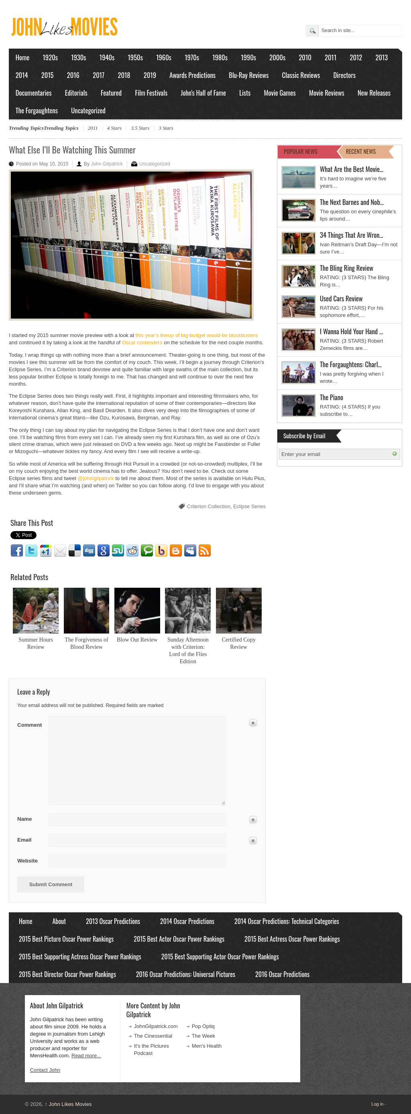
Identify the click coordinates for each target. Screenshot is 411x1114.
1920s (50, 57)
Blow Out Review (137, 639)
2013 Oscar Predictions (113, 921)
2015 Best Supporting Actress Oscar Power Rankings (80, 956)
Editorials (76, 93)
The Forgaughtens (37, 110)
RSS (204, 550)
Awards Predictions (192, 75)
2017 (98, 75)
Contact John (45, 1070)
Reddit (132, 550)
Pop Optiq (203, 1026)
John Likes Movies (68, 1104)
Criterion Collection (208, 506)
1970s (192, 57)
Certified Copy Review (239, 643)
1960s (163, 57)
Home (23, 57)
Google (103, 550)
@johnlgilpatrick (95, 478)
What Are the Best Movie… (351, 169)
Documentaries (34, 93)
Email (60, 550)
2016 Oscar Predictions (282, 974)
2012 (356, 57)
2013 (381, 57)
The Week (203, 1036)
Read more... (86, 1056)
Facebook (16, 550)
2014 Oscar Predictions (187, 921)
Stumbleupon (118, 550)
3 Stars (166, 128)
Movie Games (280, 93)
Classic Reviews (301, 75)
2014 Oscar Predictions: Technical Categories (286, 921)
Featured (111, 93)
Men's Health (207, 1046)
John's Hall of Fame (203, 93)
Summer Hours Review (35, 643)
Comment (30, 723)
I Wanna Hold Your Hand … (351, 331)
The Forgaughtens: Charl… (351, 364)
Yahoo (161, 550)
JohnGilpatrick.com (156, 1026)
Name (30, 819)
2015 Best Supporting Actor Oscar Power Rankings (220, 956)
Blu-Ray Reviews (249, 75)
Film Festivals (151, 93)
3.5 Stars (140, 128)
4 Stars (114, 128)
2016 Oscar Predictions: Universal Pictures (185, 974)
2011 (330, 57)
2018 (124, 75)
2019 (150, 75)
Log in (377, 1104)
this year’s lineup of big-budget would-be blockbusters (197, 335)
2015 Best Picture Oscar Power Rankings (66, 939)
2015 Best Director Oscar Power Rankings (67, 974)
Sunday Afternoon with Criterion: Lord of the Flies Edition (188, 650)
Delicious (74, 550)
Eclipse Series (249, 506)
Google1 (45, 550)
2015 (47, 75)
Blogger (175, 550)
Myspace (190, 550)
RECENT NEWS (361, 151)
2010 (305, 57)
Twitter (31, 550)
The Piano (331, 397)
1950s (135, 57)
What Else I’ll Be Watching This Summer (72, 149)
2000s (277, 57)
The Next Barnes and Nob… (352, 202)
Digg (89, 550)
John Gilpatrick (106, 164)
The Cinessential (153, 1036)
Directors (345, 75)
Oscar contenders (142, 342)
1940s (107, 57)
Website (27, 861)
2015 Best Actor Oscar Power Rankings (179, 939)
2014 (22, 75)
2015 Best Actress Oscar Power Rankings (292, 939)
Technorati (146, 550)
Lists (244, 93)
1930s (78, 57)
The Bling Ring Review (346, 268)
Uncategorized (88, 110)
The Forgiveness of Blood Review (86, 643)
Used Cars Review (341, 298)
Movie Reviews (326, 93)
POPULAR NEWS (300, 151)
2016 (73, 75)
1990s (248, 57)
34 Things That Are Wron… (351, 235)
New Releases (374, 93)
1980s (220, 57)
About (59, 921)
